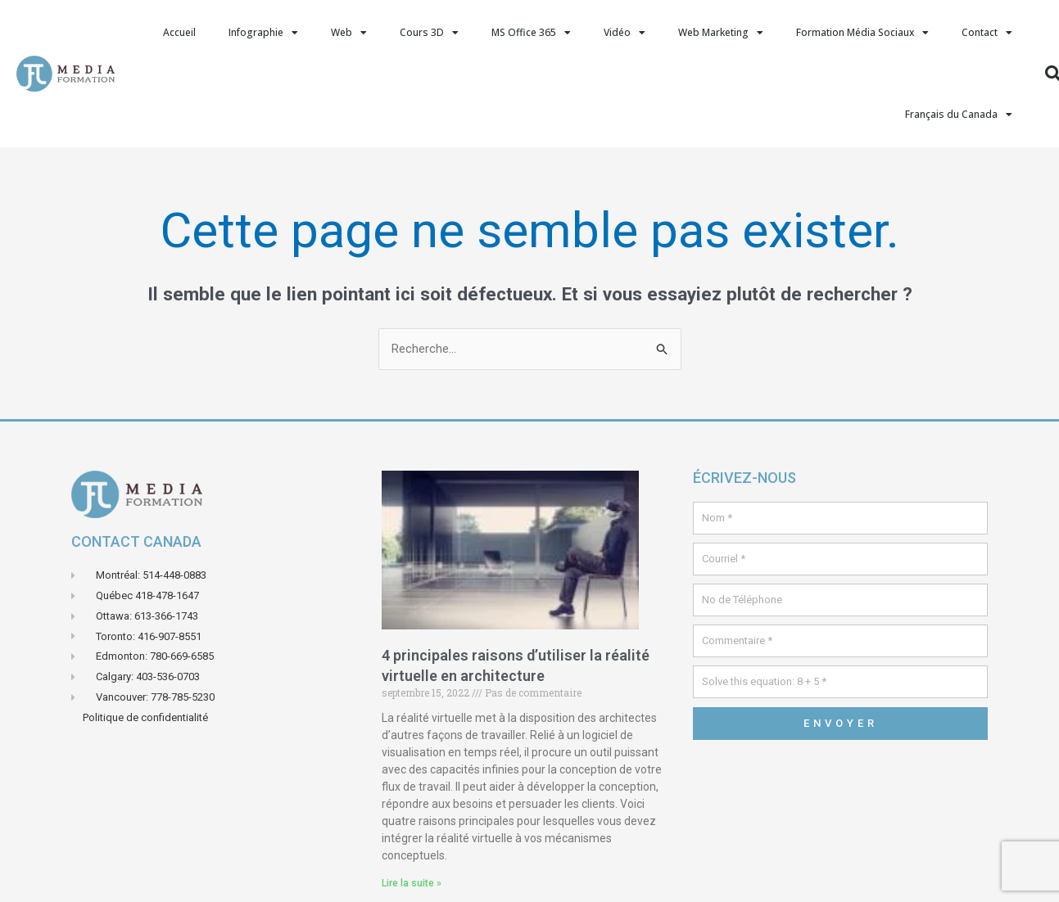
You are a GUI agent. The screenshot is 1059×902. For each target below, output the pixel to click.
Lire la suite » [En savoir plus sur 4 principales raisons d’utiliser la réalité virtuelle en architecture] (411, 883)
